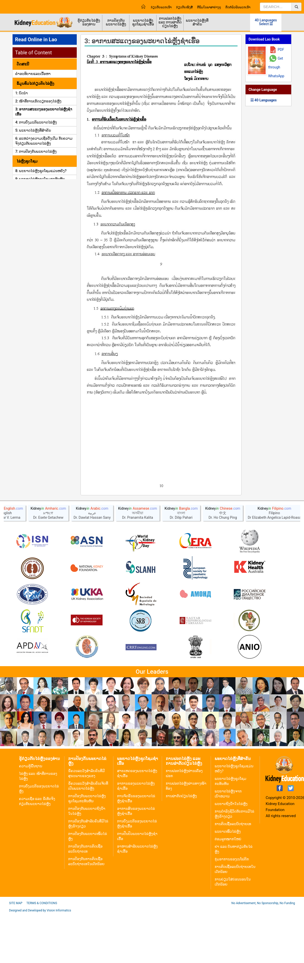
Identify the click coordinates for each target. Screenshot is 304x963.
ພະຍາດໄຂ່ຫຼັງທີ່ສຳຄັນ (197, 22)
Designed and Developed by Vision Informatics (40, 959)
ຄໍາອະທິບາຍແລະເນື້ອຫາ (33, 74)
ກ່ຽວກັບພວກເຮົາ (161, 7)
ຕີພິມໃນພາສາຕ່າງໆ (209, 7)
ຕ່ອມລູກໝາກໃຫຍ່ (228, 888)
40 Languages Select (266, 22)
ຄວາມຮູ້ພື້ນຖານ (30, 815)
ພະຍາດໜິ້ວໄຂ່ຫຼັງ (228, 880)
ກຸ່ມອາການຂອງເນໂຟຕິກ (232, 908)
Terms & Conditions (41, 952)
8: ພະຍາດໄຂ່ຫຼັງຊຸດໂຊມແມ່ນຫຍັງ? (40, 171)
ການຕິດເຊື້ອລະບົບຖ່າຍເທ (233, 873)
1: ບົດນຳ (21, 93)
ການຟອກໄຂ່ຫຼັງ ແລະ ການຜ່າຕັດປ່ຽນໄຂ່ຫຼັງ (170, 22)
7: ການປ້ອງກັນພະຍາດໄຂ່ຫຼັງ (36, 151)
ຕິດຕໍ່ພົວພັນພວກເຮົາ (237, 7)
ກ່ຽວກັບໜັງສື (184, 7)
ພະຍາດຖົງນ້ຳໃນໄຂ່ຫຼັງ (231, 853)
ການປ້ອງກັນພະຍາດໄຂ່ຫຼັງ (116, 22)
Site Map (15, 952)
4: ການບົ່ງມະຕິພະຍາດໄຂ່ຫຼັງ (36, 122)
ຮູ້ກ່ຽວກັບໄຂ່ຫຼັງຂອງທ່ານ (89, 22)
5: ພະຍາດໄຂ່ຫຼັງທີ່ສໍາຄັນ (33, 130)
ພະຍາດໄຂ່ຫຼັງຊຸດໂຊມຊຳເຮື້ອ (143, 22)
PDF (281, 50)
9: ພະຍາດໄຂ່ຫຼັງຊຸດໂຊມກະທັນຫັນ (40, 179)
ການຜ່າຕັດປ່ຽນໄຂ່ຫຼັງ (181, 845)
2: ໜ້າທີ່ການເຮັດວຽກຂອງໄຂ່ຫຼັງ (38, 101)
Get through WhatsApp (276, 67)
